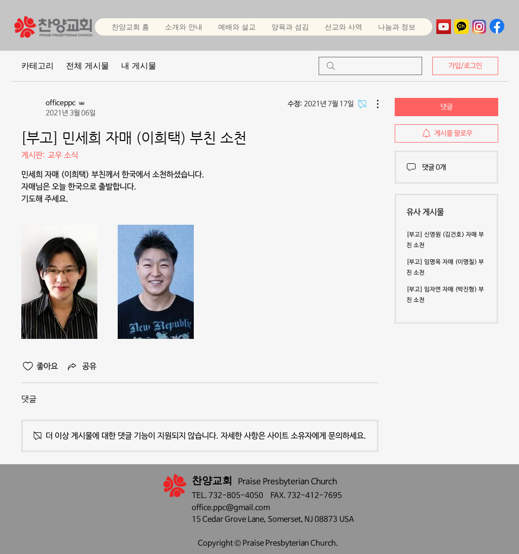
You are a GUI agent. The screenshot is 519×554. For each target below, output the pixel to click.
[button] (236, 27)
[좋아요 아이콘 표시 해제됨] (27, 366)
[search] (370, 66)
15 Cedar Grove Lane (228, 519)
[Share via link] (81, 366)
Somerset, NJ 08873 (303, 519)
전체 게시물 (87, 66)
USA (346, 519)
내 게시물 (138, 66)
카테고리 (37, 66)
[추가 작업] (372, 104)
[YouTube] (443, 26)
